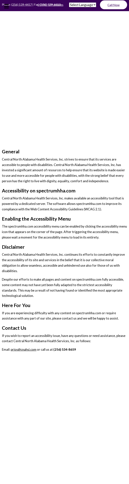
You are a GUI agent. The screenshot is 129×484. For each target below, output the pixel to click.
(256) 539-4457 (21, 4)
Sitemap (57, 425)
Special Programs (64, 408)
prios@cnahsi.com (23, 349)
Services (64, 402)
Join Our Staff (64, 385)
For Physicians (64, 396)
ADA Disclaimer (16, 425)
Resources (64, 391)
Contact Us (64, 414)
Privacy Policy (39, 425)
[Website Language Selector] (82, 4)
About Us (64, 379)
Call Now (114, 5)
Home (64, 373)
